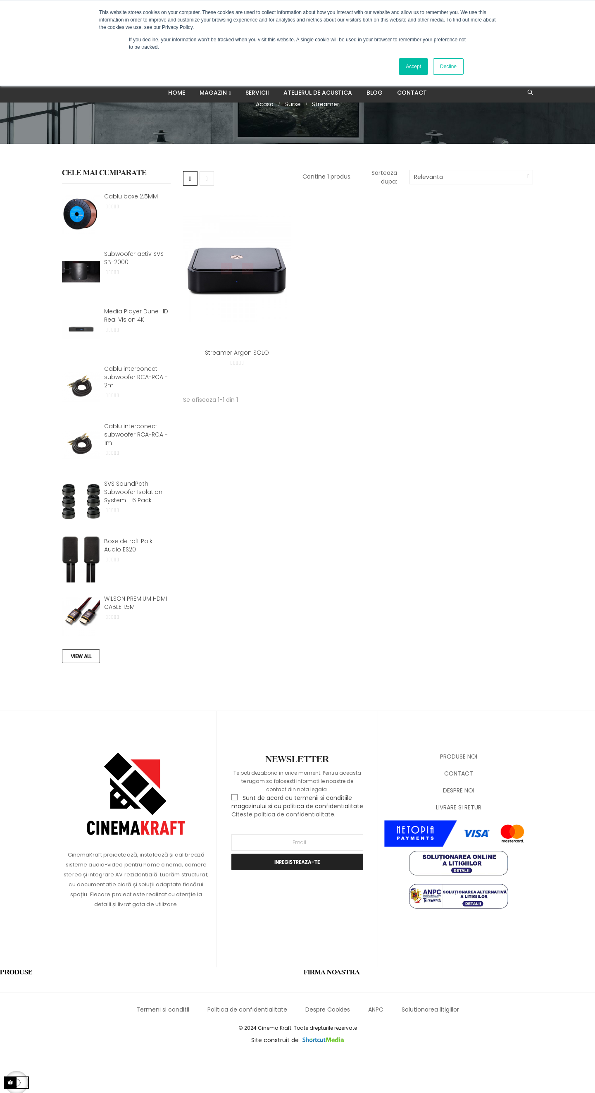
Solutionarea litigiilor (430, 1045)
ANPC (375, 1045)
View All (81, 692)
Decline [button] (448, 66)
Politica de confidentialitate (247, 1045)
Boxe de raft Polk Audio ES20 (128, 581)
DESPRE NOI (458, 826)
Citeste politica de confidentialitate (282, 851)
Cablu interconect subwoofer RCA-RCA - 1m (136, 470)
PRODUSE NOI (458, 792)
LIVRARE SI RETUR (458, 843)
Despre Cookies (327, 1045)
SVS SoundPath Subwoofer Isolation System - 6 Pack (133, 527)
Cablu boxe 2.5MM (131, 232)
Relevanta (428, 213)
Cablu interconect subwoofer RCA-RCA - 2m (136, 413)
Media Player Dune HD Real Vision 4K (136, 351)
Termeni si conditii (162, 1045)
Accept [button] (413, 66)
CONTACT (458, 809)
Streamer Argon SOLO (237, 388)
